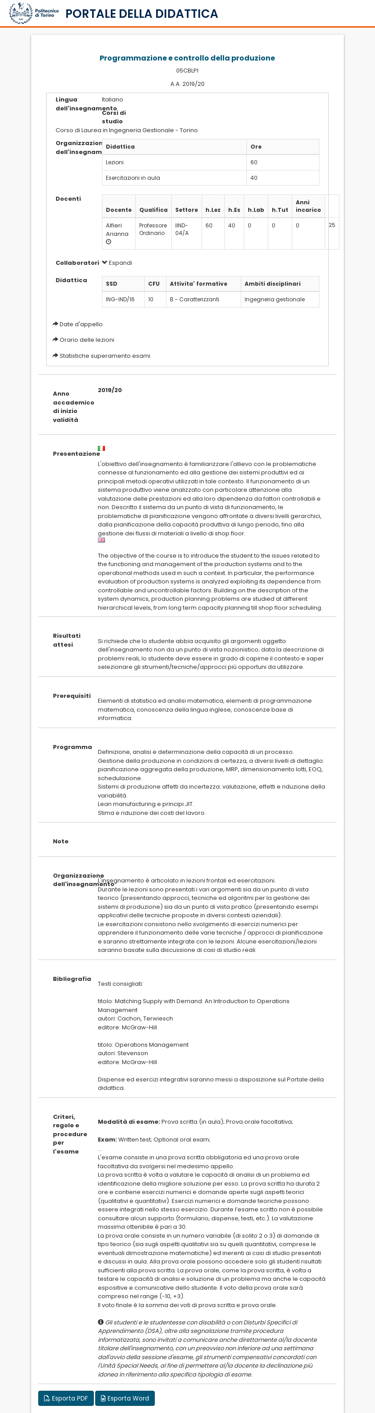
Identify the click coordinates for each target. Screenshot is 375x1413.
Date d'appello (81, 324)
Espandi (117, 263)
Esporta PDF (66, 1398)
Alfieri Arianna (117, 229)
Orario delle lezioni (87, 340)
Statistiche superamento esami (105, 356)
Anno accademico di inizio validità (68, 406)
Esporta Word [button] (125, 1398)
